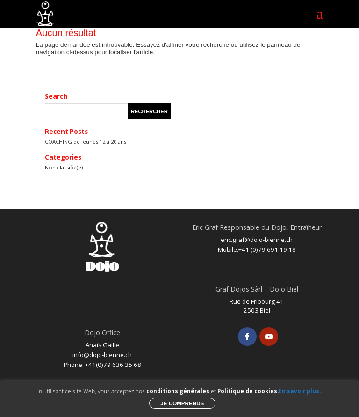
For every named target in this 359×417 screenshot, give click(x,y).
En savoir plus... (301, 391)
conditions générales (177, 391)
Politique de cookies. (248, 391)
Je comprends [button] (182, 403)
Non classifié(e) (64, 167)
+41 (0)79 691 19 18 (267, 249)
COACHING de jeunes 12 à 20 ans (85, 141)
